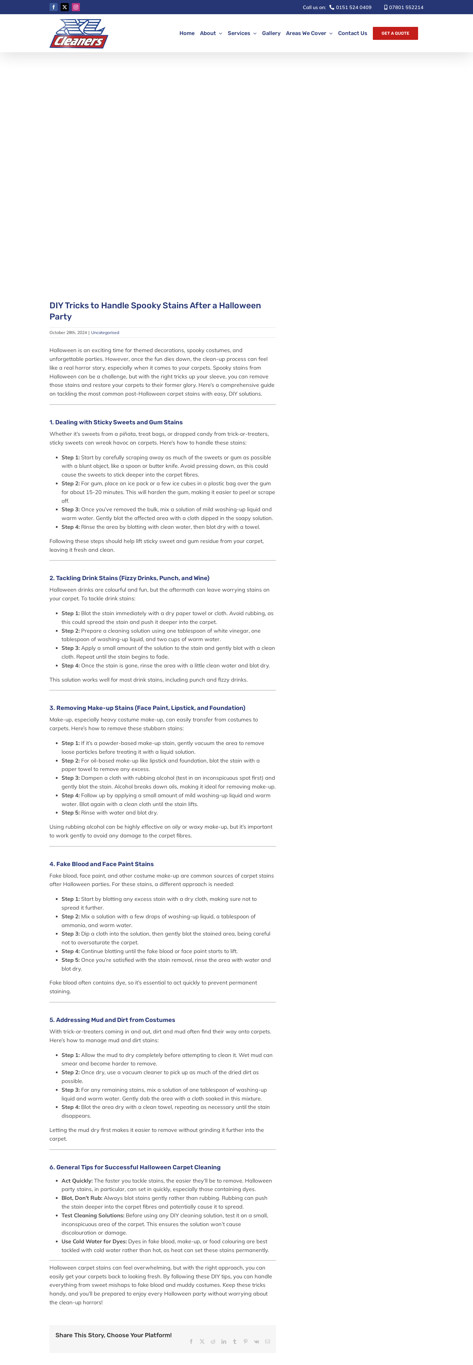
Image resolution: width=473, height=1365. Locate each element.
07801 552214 (404, 7)
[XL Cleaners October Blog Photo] (162, 177)
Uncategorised (105, 332)
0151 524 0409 (337, 7)
